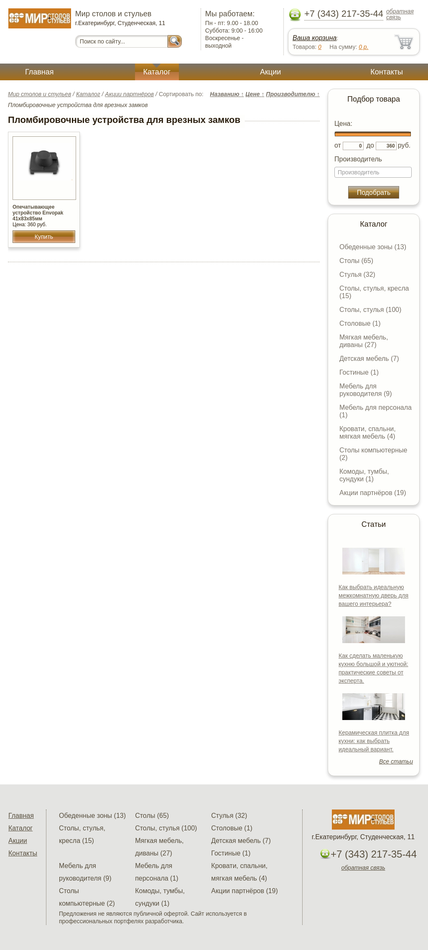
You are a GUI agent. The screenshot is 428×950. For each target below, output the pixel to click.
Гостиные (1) (359, 372)
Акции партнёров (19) (372, 492)
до (370, 145)
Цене (254, 94)
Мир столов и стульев (39, 94)
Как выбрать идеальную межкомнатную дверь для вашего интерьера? (373, 595)
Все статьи (396, 761)
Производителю (293, 94)
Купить (44, 236)
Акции (270, 72)
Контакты (386, 72)
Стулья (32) (357, 274)
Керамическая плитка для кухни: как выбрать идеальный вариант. (374, 741)
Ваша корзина (314, 37)
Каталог (157, 72)
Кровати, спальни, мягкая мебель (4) (367, 432)
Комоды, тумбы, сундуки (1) (364, 475)
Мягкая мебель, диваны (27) (363, 341)
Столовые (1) (360, 323)
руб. (404, 145)
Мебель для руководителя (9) (365, 390)
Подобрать (374, 192)
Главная (39, 72)
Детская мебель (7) (369, 358)
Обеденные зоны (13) (372, 246)
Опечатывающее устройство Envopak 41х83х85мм (38, 213)
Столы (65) (356, 260)
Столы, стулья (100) (370, 309)
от (337, 145)
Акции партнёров (129, 94)
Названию (227, 94)
